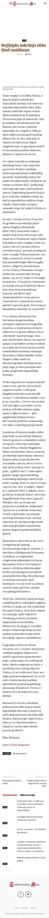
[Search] (45, 3)
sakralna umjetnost (20, 753)
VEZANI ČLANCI (10, 795)
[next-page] (8, 870)
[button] (11, 3)
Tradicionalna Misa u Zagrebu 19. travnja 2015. (36, 783)
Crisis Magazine (20, 744)
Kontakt (25, 908)
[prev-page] (4, 870)
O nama (17, 908)
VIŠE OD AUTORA (27, 795)
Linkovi (32, 908)
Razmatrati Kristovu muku (12, 782)
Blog (24, 40)
